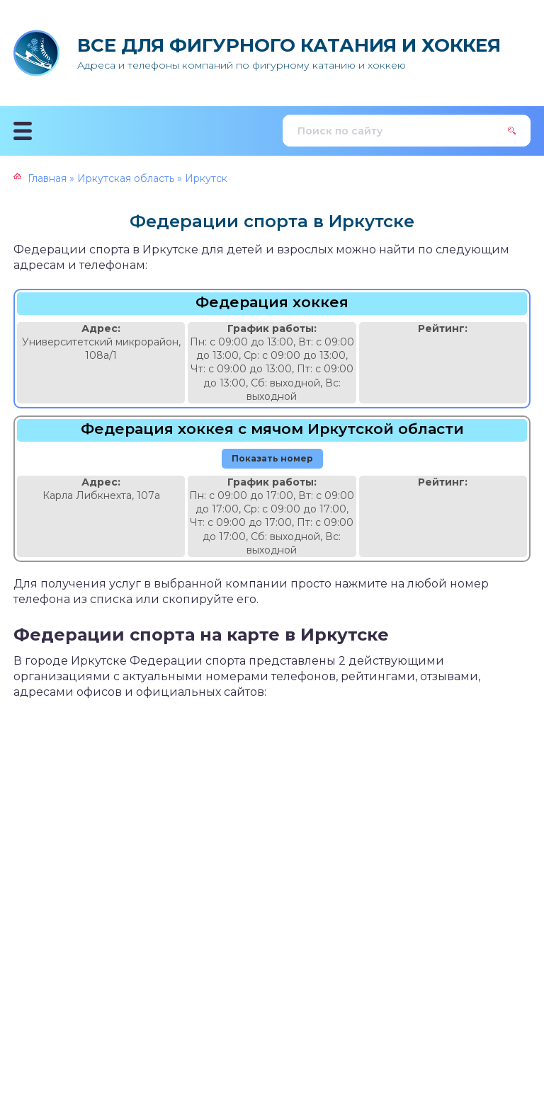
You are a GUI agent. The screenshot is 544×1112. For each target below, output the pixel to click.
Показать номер (272, 458)
